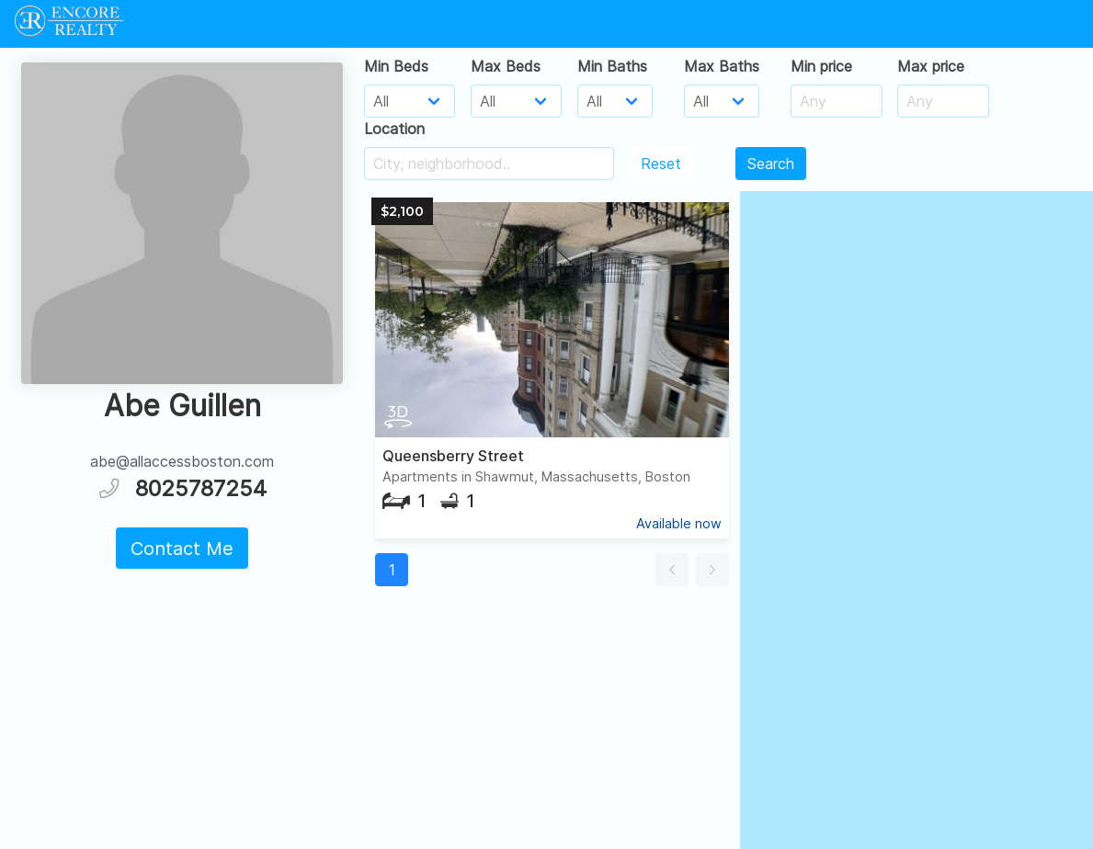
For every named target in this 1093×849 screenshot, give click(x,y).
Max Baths (721, 66)
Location (394, 128)
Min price (821, 66)
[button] (672, 569)
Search (770, 163)
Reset (661, 163)
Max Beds (506, 66)
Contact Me (182, 549)
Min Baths (612, 66)
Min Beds (396, 66)
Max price (930, 66)
